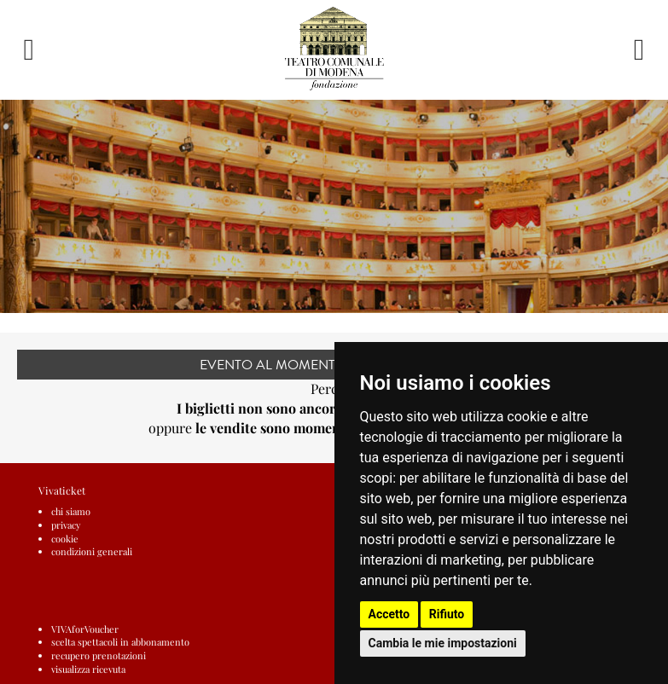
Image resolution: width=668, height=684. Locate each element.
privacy (66, 525)
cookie (64, 538)
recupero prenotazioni (98, 655)
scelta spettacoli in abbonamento (120, 641)
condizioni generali (91, 551)
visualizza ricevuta (88, 669)
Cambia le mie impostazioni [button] (443, 643)
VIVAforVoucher (85, 629)
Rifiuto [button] (447, 614)
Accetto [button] (389, 614)
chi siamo (70, 511)
